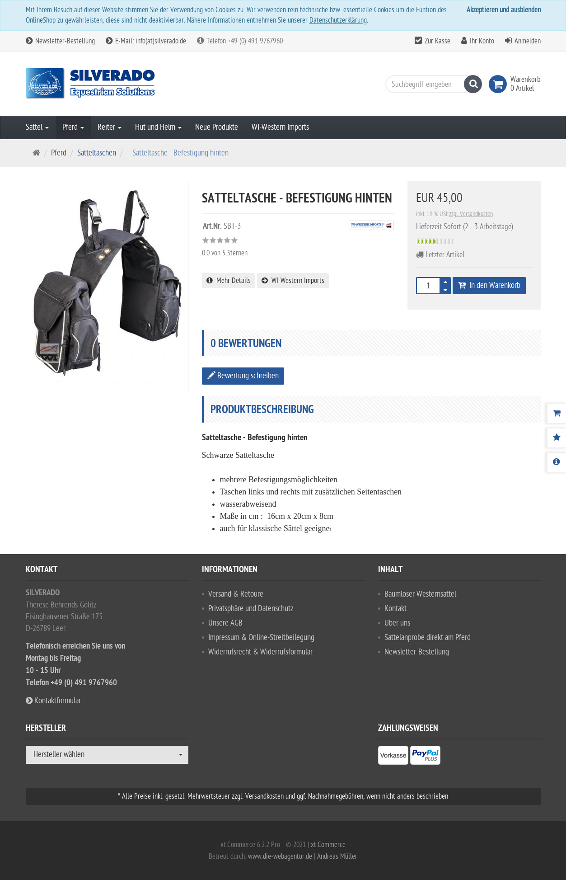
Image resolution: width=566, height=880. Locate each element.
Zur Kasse (437, 41)
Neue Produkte (216, 127)
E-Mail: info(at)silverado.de (146, 41)
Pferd (73, 127)
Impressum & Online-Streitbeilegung (261, 637)
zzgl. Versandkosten (471, 214)
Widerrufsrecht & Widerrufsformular (260, 652)
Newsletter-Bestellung (60, 41)
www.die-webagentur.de (280, 856)
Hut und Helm (158, 127)
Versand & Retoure (235, 594)
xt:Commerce (328, 845)
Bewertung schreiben (243, 376)
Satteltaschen (96, 153)
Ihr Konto (482, 41)
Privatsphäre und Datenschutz (251, 608)
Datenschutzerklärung (338, 20)
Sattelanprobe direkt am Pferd (427, 637)
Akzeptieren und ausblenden (504, 10)
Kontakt (395, 608)
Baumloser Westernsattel (420, 594)
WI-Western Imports (280, 127)
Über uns (397, 623)
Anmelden (528, 41)
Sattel (37, 127)
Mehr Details (228, 281)
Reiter (110, 127)
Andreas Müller (337, 856)
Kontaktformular (53, 701)
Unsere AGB (225, 623)
